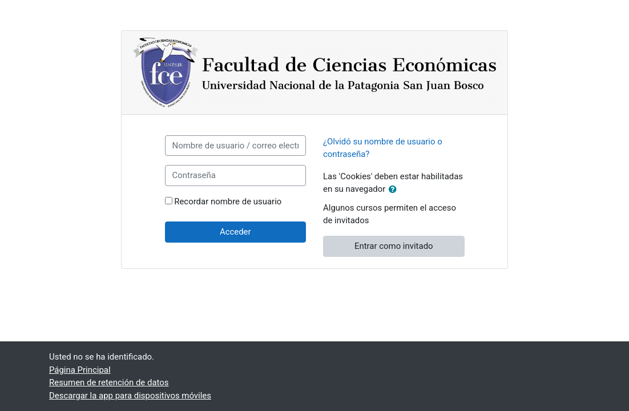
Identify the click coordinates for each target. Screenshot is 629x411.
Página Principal (80, 370)
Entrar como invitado (393, 246)
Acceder (235, 232)
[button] (395, 189)
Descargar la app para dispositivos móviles (130, 395)
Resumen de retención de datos (109, 382)
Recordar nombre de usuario (227, 201)
